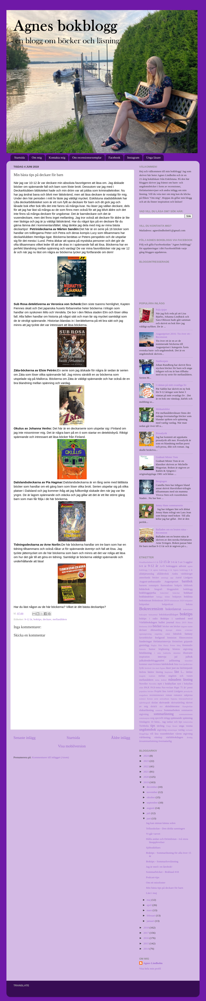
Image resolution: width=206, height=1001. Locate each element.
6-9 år (142, 566)
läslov (151, 671)
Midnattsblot (163, 409)
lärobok (147, 668)
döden (178, 630)
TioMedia (144, 725)
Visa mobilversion (72, 746)
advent (182, 566)
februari (151, 915)
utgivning (162, 729)
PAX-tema (155, 687)
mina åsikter (161, 680)
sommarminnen (186, 714)
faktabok (177, 633)
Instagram (133, 157)
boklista (188, 596)
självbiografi (144, 702)
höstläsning (145, 652)
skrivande (164, 702)
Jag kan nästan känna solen (160, 823)
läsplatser (169, 672)
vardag (181, 729)
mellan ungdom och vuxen (175, 675)
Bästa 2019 (181, 622)
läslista (142, 672)
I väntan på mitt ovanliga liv (171, 384)
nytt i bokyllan (185, 683)
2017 (146, 932)
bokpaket (188, 600)
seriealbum (164, 699)
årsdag (190, 737)
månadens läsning (180, 679)
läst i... (179, 672)
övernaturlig (165, 741)
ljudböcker (188, 664)
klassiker (189, 660)
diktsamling (156, 630)
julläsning (174, 660)
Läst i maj (151, 892)
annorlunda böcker (149, 577)
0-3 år (156, 562)
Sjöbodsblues (153, 847)
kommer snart (146, 664)
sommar (158, 710)
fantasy (189, 633)
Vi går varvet (153, 833)
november (152, 792)
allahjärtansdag (146, 573)
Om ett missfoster (155, 882)
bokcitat (176, 593)
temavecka (188, 722)
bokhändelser (146, 596)
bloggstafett (172, 589)
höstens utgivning (183, 649)
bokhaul (188, 592)
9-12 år (28, 619)
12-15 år (164, 562)
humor (152, 649)
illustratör (188, 653)
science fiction (146, 699)
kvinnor (157, 664)
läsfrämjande (186, 668)
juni (149, 818)
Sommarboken (172, 710)
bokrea (189, 604)
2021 (146, 771)
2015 (146, 943)
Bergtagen (161, 481)
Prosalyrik (161, 433)
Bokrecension (151, 608)
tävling (161, 725)
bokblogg (188, 589)
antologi (164, 577)
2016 (146, 938)
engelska (158, 634)
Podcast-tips (152, 877)
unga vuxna (186, 725)
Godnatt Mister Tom (167, 457)
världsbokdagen (174, 737)
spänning (188, 717)
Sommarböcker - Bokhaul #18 (162, 871)
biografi (158, 589)
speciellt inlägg (162, 718)
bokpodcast (167, 604)
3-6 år (174, 562)
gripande (188, 641)
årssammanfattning (148, 741)
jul (175, 656)
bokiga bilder (163, 596)
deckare (47, 619)
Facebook (114, 157)
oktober (151, 797)
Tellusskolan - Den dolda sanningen (165, 828)
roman (169, 695)
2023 (146, 760)
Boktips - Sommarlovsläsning (162, 861)
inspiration (144, 656)
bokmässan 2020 (176, 600)
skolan (154, 702)
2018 (146, 927)
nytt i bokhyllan (167, 683)
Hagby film (156, 645)
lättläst (189, 672)
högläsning (164, 649)
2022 (146, 766)
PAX (146, 687)
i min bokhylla (162, 653)
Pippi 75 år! (180, 687)
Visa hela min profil (150, 968)
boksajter (143, 614)
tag (164, 721)
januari (151, 920)
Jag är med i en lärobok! (159, 866)
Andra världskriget (182, 573)
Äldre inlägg (120, 738)
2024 (146, 755)
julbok (189, 656)
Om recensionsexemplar (86, 157)
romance (178, 695)
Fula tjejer (161, 309)
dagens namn (187, 626)
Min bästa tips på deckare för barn (164, 887)
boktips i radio (148, 618)
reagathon (143, 695)
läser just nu (172, 667)
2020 (146, 776)
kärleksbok (167, 664)
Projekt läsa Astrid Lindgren (168, 691)
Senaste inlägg (24, 738)
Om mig (37, 157)
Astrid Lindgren (184, 577)
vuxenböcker (167, 733)
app (171, 577)
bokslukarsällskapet (168, 614)
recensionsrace (156, 695)
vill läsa (154, 733)
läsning (159, 672)
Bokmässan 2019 (160, 600)
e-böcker (189, 630)
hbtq (179, 645)
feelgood (160, 637)
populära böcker (146, 691)
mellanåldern (60, 619)
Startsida (19, 157)
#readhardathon (146, 562)
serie (156, 699)
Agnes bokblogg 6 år (183, 570)
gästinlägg (144, 645)
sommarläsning (164, 714)
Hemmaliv (187, 645)
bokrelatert (188, 609)
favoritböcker (145, 637)
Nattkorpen (162, 361)
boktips (37, 619)
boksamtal (153, 614)
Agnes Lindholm (153, 963)
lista (176, 664)
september (153, 802)
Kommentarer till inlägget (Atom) (50, 757)
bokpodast (144, 604)
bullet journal (166, 622)
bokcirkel (164, 593)
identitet (176, 653)
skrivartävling (177, 702)
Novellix (153, 683)
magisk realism (147, 676)
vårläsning (144, 737)
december (152, 786)
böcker (157, 626)
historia (142, 649)
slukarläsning (146, 710)
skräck (153, 706)
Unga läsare (153, 157)
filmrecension (186, 637)
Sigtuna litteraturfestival (182, 699)
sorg (152, 718)
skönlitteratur (172, 706)
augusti (151, 807)
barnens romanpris (149, 585)
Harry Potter (169, 645)
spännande (176, 717)
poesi (190, 687)
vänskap (158, 737)
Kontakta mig (57, 157)
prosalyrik (188, 691)
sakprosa (188, 695)
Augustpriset (171, 581)
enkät (167, 634)
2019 (146, 782)
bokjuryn (176, 596)
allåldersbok (163, 573)
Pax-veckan (167, 687)
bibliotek (188, 585)
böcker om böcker (171, 626)
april (149, 905)
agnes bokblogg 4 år (162, 570)
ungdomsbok (147, 730)
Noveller (143, 683)
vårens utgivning (184, 733)
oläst (141, 687)
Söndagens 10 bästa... (150, 721)
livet (181, 664)
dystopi (169, 630)
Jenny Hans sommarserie (169, 505)
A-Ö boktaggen (168, 566)
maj (149, 899)
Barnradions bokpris (171, 585)
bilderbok (144, 589)
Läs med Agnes (158, 668)
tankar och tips (174, 721)
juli (149, 813)
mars (150, 910)
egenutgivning (145, 634)
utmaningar (172, 730)
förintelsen (177, 641)
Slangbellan (187, 706)
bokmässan (145, 600)
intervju (162, 656)
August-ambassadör (150, 581)
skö (161, 706)
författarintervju (162, 641)
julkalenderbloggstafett (151, 660)
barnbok (187, 581)
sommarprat (144, 718)
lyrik (141, 668)
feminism (171, 637)
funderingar (145, 641)
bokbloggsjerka (147, 592)
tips (152, 725)
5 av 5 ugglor (185, 562)
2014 (146, 948)
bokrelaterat (173, 609)
